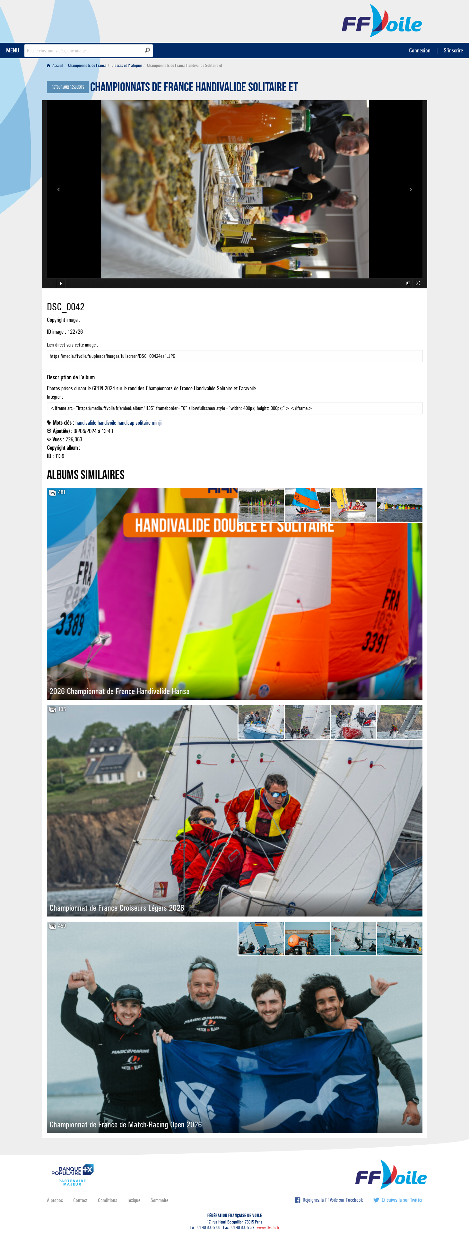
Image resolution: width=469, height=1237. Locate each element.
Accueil (55, 65)
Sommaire (159, 1200)
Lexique (133, 1200)
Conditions (107, 1200)
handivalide (85, 423)
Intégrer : (234, 404)
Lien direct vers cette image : (234, 352)
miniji (156, 423)
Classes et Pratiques (126, 65)
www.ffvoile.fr (268, 1227)
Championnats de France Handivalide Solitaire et (194, 88)
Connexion (419, 50)
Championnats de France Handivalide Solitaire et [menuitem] (184, 65)
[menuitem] (56, 65)
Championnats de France (87, 65)
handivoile (107, 423)
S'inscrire (453, 50)
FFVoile (382, 20)
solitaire (143, 423)
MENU (12, 50)
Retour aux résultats (68, 87)
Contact (80, 1200)
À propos (55, 1200)
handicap (125, 423)
